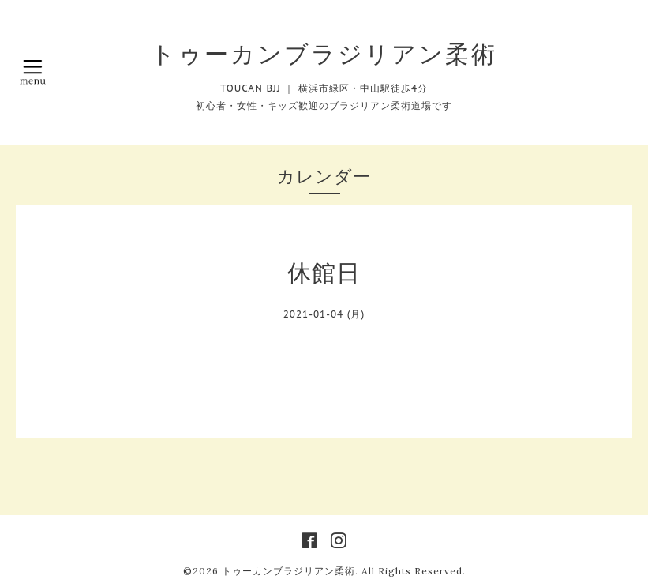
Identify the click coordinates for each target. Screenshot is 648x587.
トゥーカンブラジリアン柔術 (324, 54)
